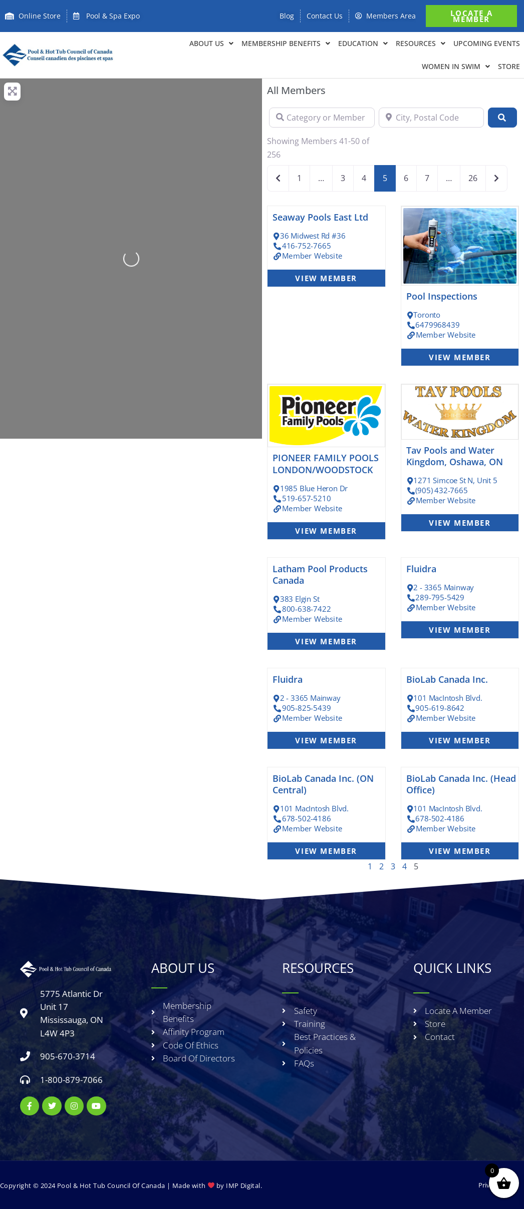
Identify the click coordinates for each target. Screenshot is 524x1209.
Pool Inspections (441, 296)
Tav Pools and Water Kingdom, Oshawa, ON (454, 456)
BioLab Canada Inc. (447, 679)
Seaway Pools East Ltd (320, 217)
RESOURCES (420, 43)
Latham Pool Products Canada (320, 574)
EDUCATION (363, 43)
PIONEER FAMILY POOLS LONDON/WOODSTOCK (326, 463)
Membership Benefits (285, 43)
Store (509, 66)
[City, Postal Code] (431, 118)
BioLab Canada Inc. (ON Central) (323, 784)
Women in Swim (456, 66)
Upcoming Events (486, 43)
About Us (211, 43)
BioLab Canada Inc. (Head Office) (461, 784)
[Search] (502, 118)
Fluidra (421, 569)
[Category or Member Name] (322, 118)
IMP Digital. (244, 1184)
